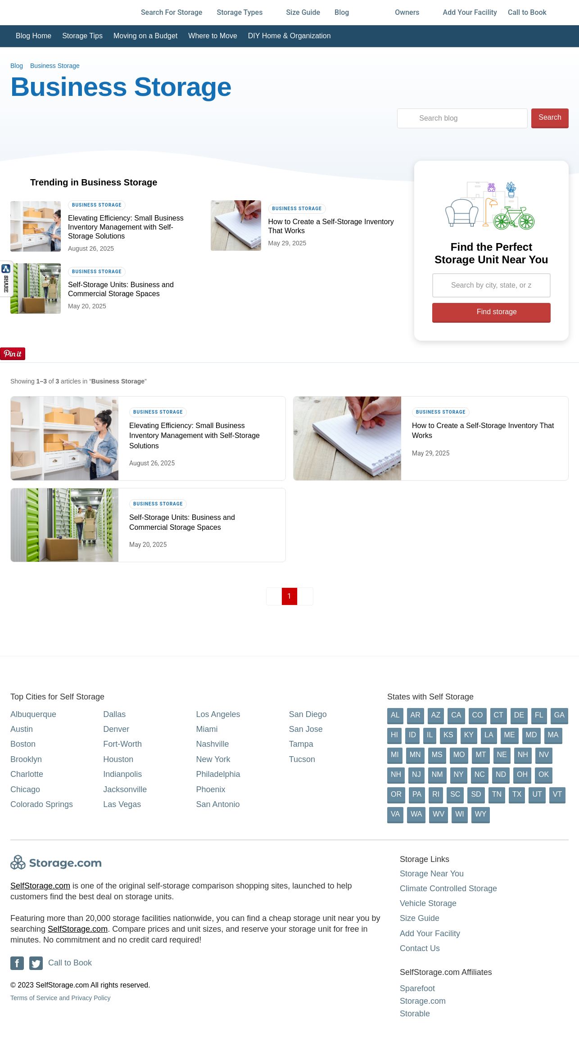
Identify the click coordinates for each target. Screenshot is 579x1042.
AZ (435, 715)
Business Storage (55, 65)
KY (469, 735)
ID (412, 735)
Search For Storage (172, 12)
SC (455, 794)
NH (523, 754)
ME (509, 735)
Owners (411, 12)
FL (539, 715)
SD (476, 794)
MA (553, 735)
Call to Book (527, 12)
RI (435, 794)
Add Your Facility (470, 12)
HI (394, 735)
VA (395, 814)
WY (481, 814)
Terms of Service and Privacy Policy (60, 997)
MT (480, 754)
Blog (346, 12)
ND (501, 774)
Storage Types (244, 12)
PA (416, 794)
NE (502, 754)
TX (516, 794)
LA (488, 735)
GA (559, 715)
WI (459, 814)
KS (448, 735)
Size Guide (303, 12)
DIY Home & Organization (289, 36)
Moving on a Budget (145, 36)
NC (480, 774)
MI (395, 754)
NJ (416, 774)
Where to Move (212, 36)
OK (543, 774)
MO (459, 754)
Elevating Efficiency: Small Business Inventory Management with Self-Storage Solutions (126, 227)
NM (437, 774)
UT (537, 794)
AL (395, 715)
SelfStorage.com (40, 885)
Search (549, 117)
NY (459, 774)
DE (519, 715)
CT (498, 715)
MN (415, 754)
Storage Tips (82, 36)
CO (477, 715)
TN (497, 794)
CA (456, 715)
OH (522, 774)
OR (396, 794)
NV (544, 754)
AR (416, 715)
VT (557, 794)
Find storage (491, 312)
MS (437, 754)
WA (416, 814)
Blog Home (33, 36)
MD (531, 735)
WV (438, 814)
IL (430, 735)
